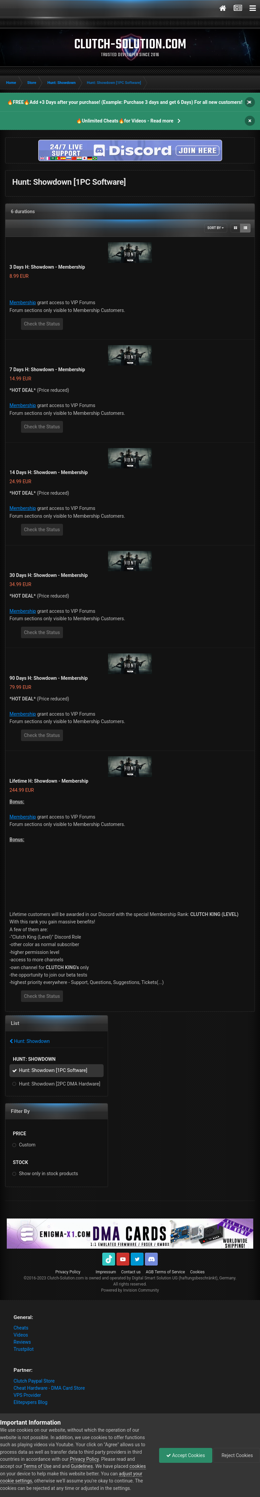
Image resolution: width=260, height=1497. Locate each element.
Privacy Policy (68, 1272)
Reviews (22, 1342)
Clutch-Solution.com (65, 1278)
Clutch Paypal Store (34, 1381)
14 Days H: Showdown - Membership (48, 472)
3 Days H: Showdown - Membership (47, 267)
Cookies (197, 1272)
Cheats (21, 1328)
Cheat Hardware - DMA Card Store (49, 1388)
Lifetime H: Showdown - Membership (48, 781)
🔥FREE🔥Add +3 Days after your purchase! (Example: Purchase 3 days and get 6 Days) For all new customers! (124, 102)
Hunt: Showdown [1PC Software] (53, 1070)
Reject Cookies (236, 1455)
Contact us (131, 1272)
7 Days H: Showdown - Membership (47, 369)
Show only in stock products (48, 1173)
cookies (137, 1466)
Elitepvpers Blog (30, 1402)
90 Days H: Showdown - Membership (48, 678)
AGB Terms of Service (165, 1272)
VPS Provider (27, 1395)
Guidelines (82, 1466)
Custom (27, 1144)
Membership (22, 302)
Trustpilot (24, 1349)
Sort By (216, 228)
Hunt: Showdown (29, 1041)
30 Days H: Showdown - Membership (48, 575)
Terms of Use (37, 1466)
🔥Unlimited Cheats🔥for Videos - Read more (124, 121)
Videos (21, 1335)
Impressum (105, 1272)
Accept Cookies (185, 1455)
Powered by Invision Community (130, 1290)
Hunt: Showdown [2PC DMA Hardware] (59, 1084)
